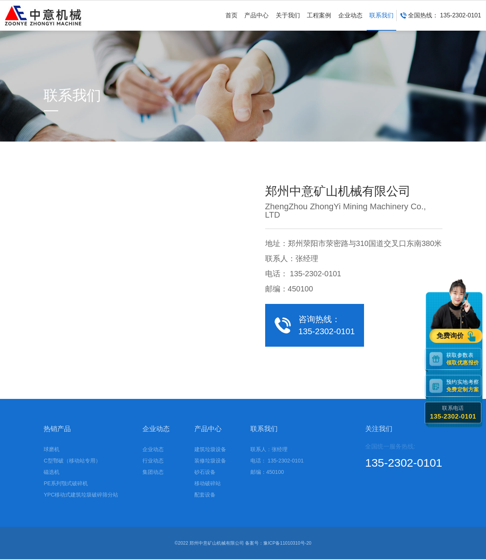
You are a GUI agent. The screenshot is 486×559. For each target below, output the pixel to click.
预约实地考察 (463, 385)
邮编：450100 (267, 472)
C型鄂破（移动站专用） (72, 461)
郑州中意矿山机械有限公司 (216, 543)
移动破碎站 (207, 483)
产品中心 (256, 21)
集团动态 (153, 472)
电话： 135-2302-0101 (277, 461)
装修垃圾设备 (210, 461)
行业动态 (153, 461)
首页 (231, 21)
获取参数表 (463, 358)
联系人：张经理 (269, 449)
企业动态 (350, 21)
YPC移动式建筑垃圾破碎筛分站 (81, 495)
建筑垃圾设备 (210, 449)
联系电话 (453, 412)
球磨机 (51, 449)
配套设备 (205, 495)
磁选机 (51, 472)
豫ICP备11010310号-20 (287, 543)
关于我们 (288, 21)
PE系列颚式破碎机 (66, 483)
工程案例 (319, 21)
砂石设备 (205, 472)
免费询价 (451, 335)
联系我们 (381, 21)
